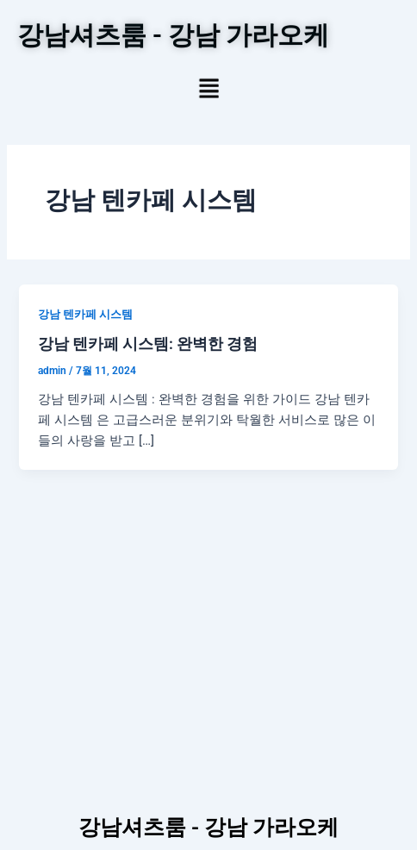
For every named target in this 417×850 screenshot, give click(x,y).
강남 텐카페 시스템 (85, 314)
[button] (209, 90)
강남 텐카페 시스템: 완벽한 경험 (148, 343)
